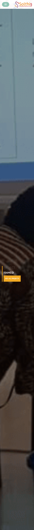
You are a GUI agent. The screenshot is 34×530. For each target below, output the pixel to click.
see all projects (12, 278)
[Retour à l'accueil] (23, 4)
